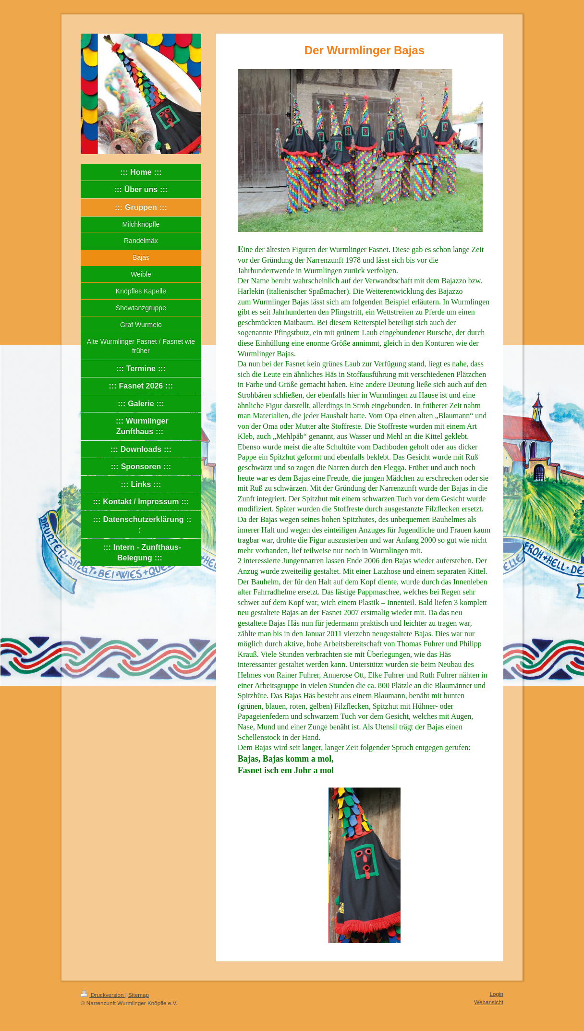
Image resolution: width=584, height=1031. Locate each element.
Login (496, 994)
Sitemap (138, 995)
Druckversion (103, 995)
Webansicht (488, 1002)
